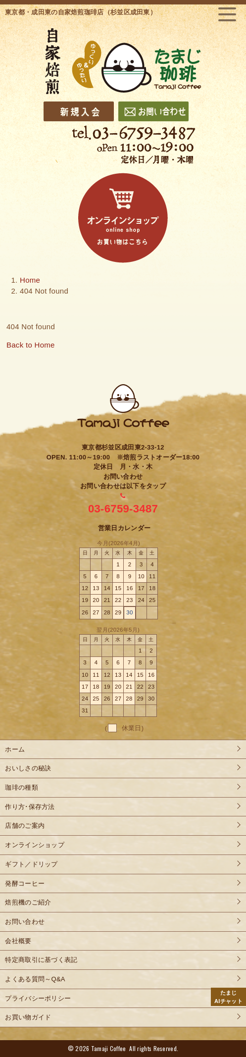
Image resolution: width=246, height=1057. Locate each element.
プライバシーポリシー (38, 998)
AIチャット (228, 996)
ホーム (15, 749)
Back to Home (30, 345)
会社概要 (18, 941)
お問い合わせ (25, 921)
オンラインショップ (34, 845)
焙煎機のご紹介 (28, 902)
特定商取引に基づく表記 (41, 959)
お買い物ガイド (28, 1017)
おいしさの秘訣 (28, 768)
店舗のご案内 (25, 825)
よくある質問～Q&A (35, 979)
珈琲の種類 (21, 787)
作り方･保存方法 (29, 806)
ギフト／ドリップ (31, 864)
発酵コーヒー (25, 883)
